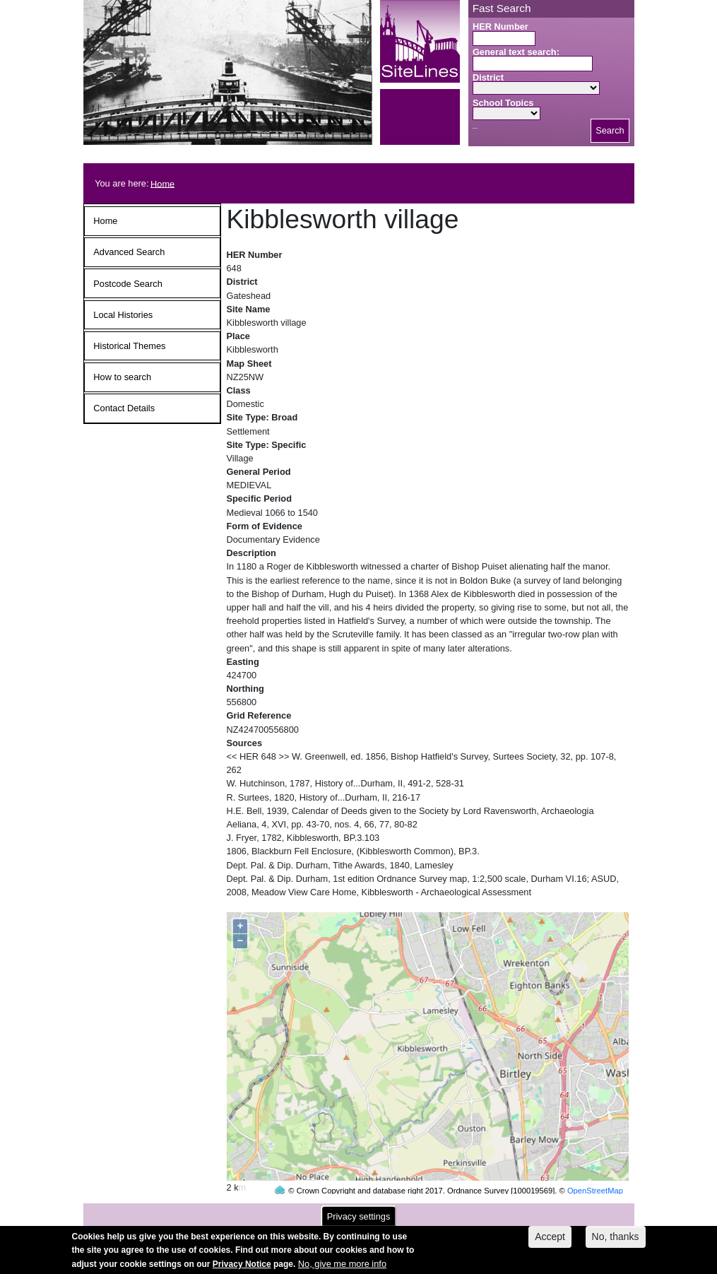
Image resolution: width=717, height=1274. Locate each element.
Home (162, 183)
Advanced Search (129, 252)
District (488, 77)
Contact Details (124, 408)
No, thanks (615, 1239)
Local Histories (123, 314)
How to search (122, 377)
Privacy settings (359, 1219)
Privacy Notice (242, 1266)
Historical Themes (129, 346)
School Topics (503, 103)
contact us (451, 1211)
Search (609, 130)
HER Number (500, 26)
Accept (550, 1239)
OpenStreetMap (595, 1164)
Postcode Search (127, 283)
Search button (475, 128)
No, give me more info (342, 1266)
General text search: (516, 52)
